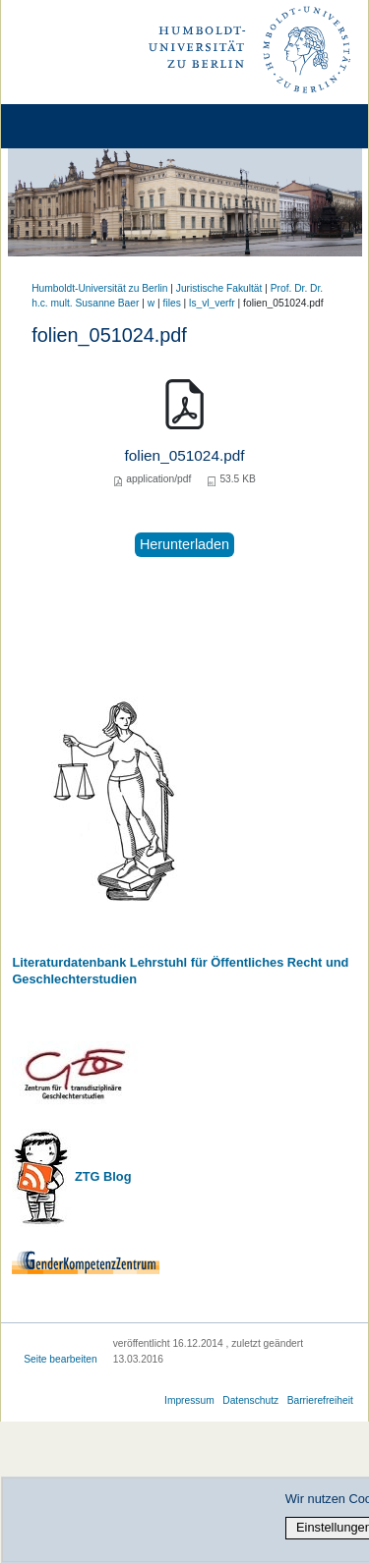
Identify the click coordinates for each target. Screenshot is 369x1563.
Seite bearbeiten (60, 1359)
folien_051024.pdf (184, 455)
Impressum (189, 1400)
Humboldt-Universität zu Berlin (99, 288)
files (172, 303)
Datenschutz (250, 1400)
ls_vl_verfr (212, 303)
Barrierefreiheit (320, 1400)
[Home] (70, 126)
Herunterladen (184, 544)
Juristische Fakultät (219, 288)
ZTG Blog (101, 1176)
